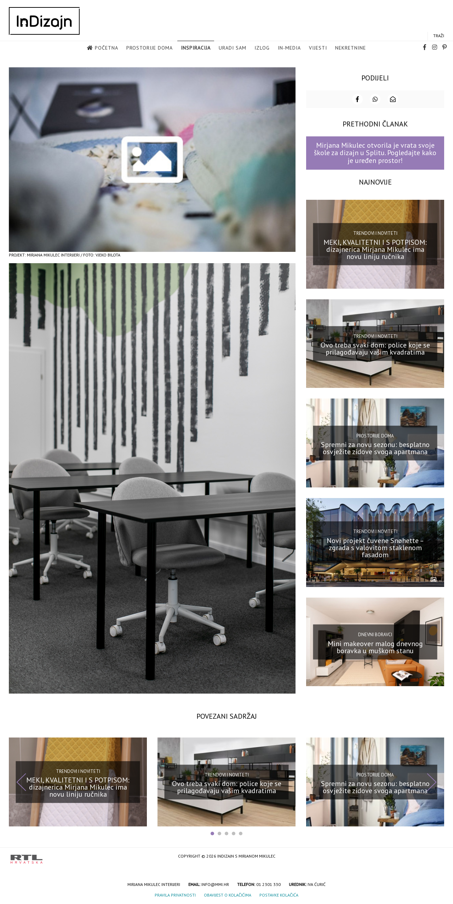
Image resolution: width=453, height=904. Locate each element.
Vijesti (318, 48)
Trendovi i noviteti (375, 233)
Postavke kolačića (278, 894)
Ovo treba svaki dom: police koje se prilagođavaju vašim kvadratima (375, 348)
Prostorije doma (149, 48)
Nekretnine (350, 48)
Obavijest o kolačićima (227, 894)
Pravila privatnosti (175, 894)
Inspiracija (196, 48)
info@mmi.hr (215, 884)
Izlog (262, 48)
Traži (438, 36)
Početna (106, 48)
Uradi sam (232, 48)
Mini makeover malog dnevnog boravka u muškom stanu (375, 646)
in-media (289, 48)
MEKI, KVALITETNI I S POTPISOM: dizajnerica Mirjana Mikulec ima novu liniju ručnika (375, 248)
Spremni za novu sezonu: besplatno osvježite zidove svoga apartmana (375, 447)
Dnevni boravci (375, 634)
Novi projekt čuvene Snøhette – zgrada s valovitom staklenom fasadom (375, 547)
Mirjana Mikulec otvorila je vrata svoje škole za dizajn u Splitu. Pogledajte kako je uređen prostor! (375, 152)
